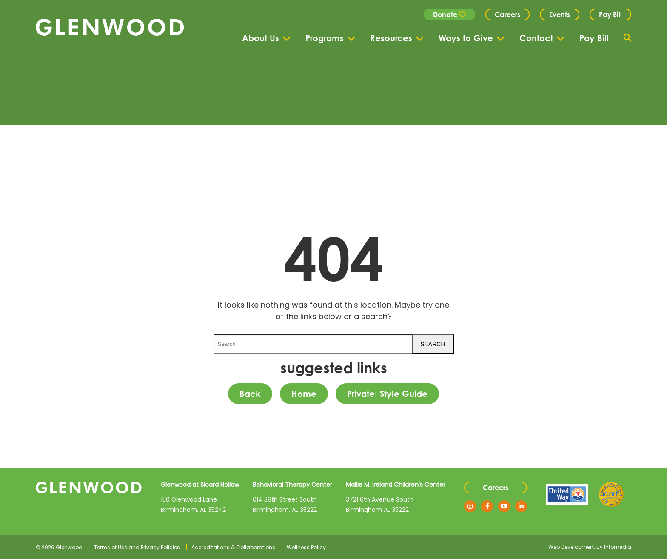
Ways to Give (466, 38)
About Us (260, 38)
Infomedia (617, 546)
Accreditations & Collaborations (233, 547)
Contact (536, 38)
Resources (391, 38)
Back (250, 393)
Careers (507, 14)
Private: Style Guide (387, 393)
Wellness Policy (306, 547)
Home (303, 393)
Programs (324, 38)
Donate (449, 14)
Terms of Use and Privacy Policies (137, 547)
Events (559, 14)
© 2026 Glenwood (59, 547)
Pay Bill (610, 14)
